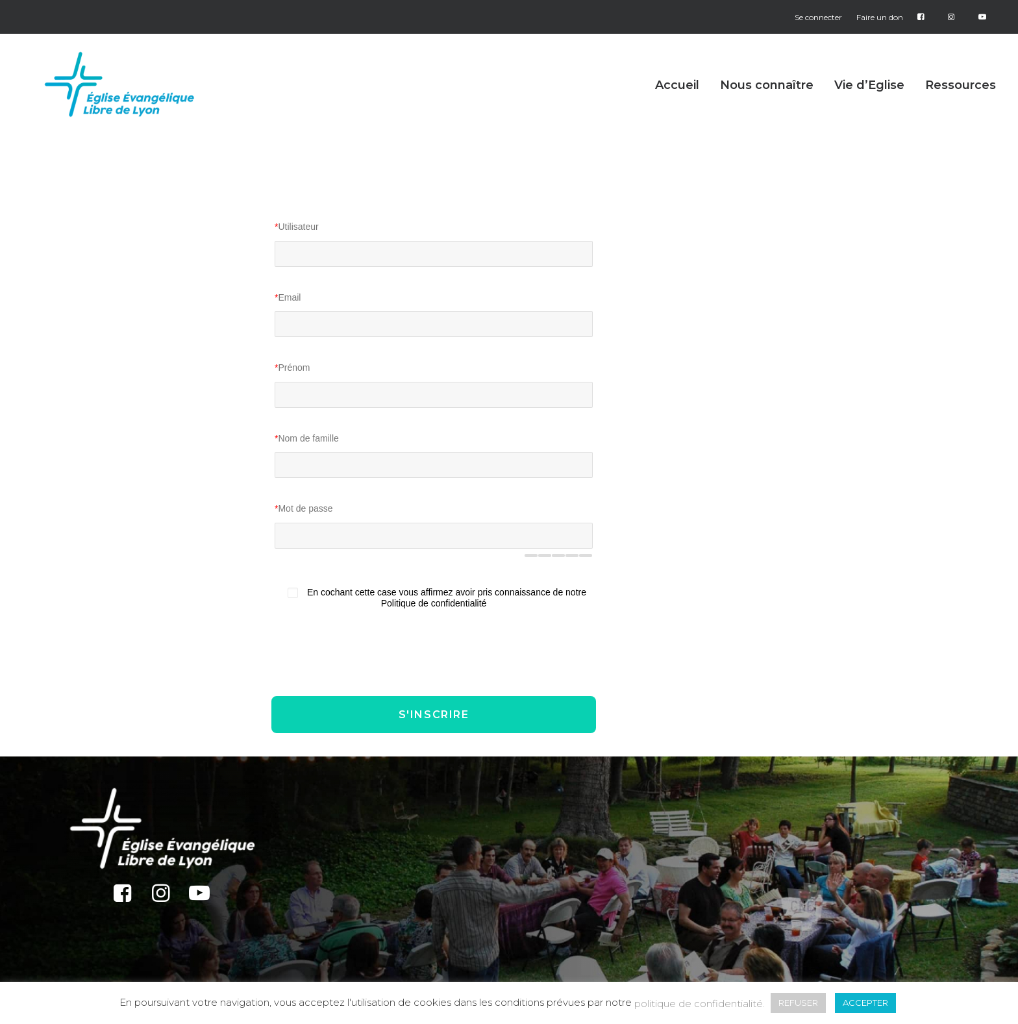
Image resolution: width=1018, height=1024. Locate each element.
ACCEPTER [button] (865, 1002)
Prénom (292, 367)
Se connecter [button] (818, 17)
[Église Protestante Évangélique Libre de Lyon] (132, 100)
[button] (122, 898)
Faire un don (879, 17)
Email (288, 297)
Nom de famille (307, 438)
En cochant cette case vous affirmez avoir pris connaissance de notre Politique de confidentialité (446, 597)
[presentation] (376, 652)
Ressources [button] (960, 101)
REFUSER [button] (798, 1002)
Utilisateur (297, 226)
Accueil (677, 101)
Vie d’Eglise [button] (869, 101)
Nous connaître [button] (766, 101)
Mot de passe (304, 508)
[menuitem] (821, 17)
